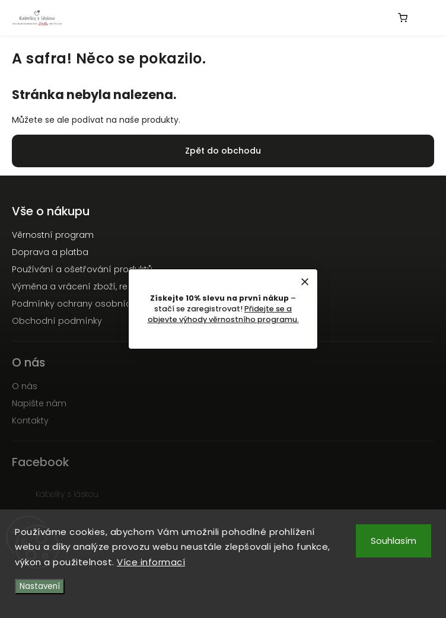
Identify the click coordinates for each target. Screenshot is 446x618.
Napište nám (39, 403)
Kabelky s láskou (67, 494)
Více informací (151, 562)
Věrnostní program (53, 235)
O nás (24, 386)
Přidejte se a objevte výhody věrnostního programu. (223, 314)
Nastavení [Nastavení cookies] (40, 586)
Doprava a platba (50, 252)
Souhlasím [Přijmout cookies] (393, 540)
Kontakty (30, 420)
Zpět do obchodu (223, 151)
